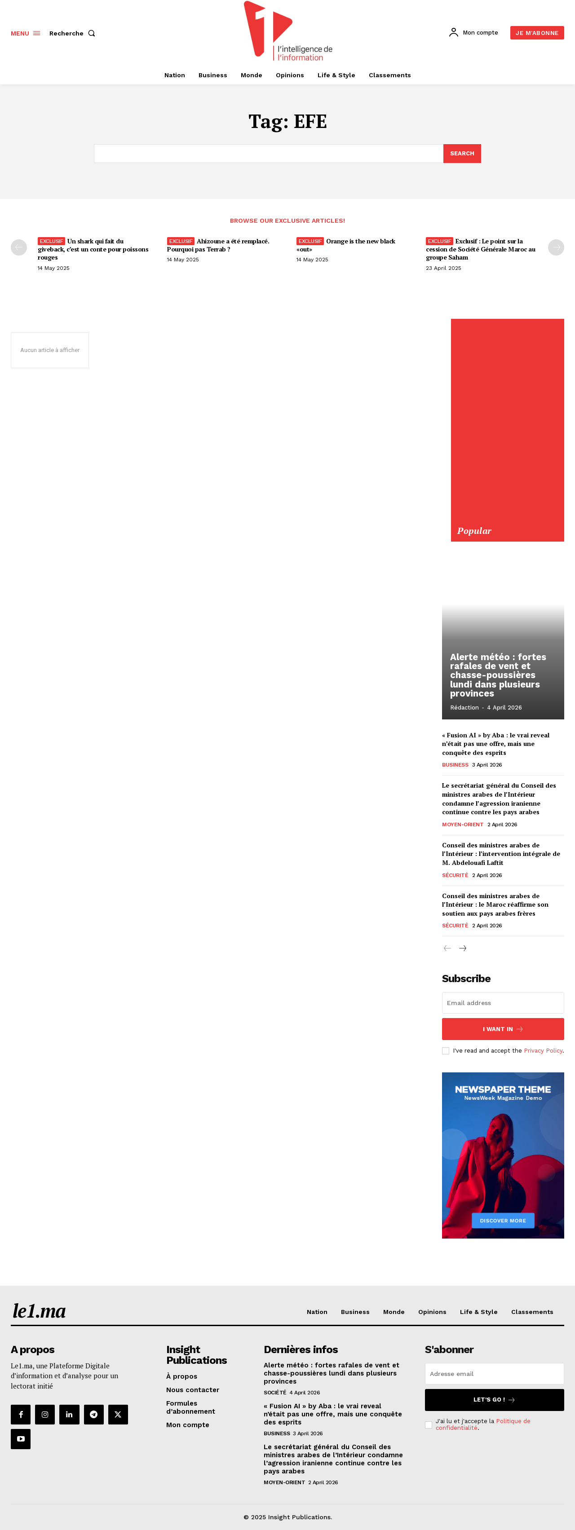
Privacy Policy (543, 1050)
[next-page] (462, 949)
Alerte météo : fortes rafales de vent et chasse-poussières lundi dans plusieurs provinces (497, 676)
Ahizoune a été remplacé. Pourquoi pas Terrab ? (218, 245)
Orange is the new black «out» (345, 245)
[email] (503, 1003)
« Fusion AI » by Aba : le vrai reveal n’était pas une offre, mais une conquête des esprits (495, 744)
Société (275, 1392)
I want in (503, 1029)
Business (455, 765)
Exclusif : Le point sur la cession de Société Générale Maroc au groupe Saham (480, 249)
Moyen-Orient (462, 824)
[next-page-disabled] (556, 247)
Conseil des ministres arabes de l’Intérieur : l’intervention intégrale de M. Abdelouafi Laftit (501, 854)
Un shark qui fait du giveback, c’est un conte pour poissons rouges (93, 249)
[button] (74, 33)
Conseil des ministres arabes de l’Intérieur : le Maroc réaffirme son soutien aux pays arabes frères (495, 904)
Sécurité (455, 875)
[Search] (462, 153)
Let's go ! (494, 1400)
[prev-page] (19, 247)
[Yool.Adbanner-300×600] (507, 519)
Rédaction (464, 708)
